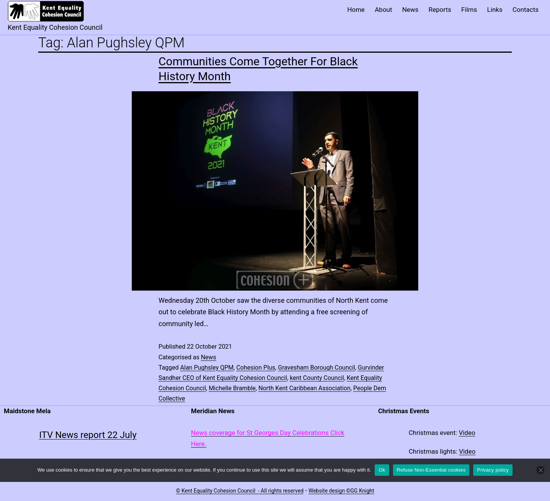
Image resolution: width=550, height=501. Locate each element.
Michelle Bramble (232, 388)
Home (356, 9)
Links (494, 9)
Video (467, 432)
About (383, 9)
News (410, 9)
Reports (440, 9)
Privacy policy (493, 470)
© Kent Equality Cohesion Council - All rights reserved (240, 491)
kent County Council (317, 377)
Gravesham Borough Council (316, 367)
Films (469, 9)
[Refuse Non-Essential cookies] (540, 470)
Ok (382, 470)
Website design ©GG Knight (341, 491)
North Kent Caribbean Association (304, 388)
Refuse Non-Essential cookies (431, 470)
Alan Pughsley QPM (207, 367)
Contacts (526, 9)
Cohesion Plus (255, 367)
